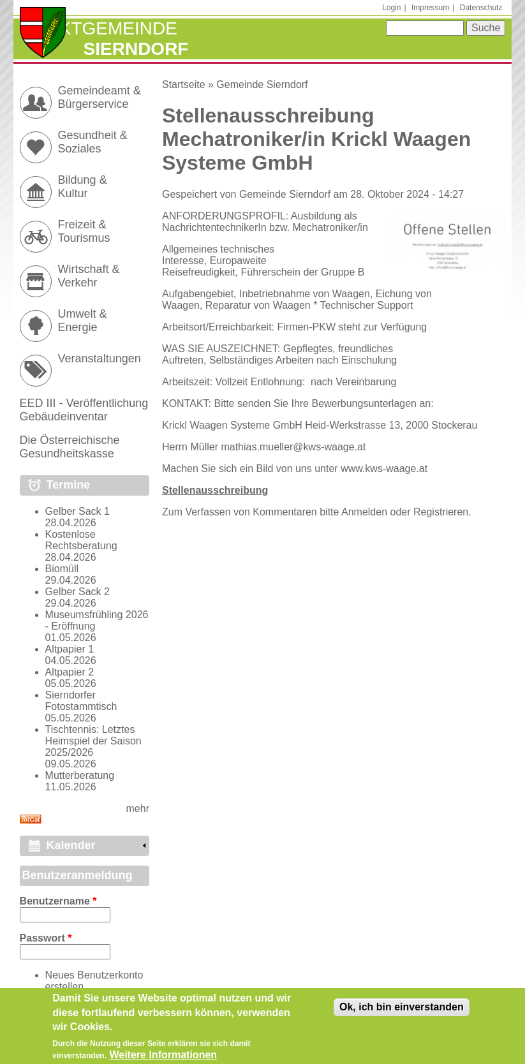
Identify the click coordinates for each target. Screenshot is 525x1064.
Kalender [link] (71, 845)
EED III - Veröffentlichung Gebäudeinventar (84, 410)
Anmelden (364, 511)
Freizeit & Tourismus (84, 231)
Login (391, 7)
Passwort (46, 938)
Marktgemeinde (98, 28)
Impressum (430, 7)
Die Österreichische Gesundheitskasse (70, 447)
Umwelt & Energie (82, 320)
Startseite (183, 84)
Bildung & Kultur (82, 187)
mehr (137, 808)
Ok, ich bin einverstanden (401, 1012)
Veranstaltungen (99, 358)
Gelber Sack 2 (77, 591)
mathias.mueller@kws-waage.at (293, 446)
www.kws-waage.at (384, 468)
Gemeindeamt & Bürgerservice (99, 97)
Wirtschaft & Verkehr (89, 276)
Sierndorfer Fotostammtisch (81, 701)
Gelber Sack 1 (77, 511)
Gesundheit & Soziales (93, 142)
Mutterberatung (80, 775)
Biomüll (61, 568)
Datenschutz (481, 7)
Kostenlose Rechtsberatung (81, 540)
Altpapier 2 (69, 672)
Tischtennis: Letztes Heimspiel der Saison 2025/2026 (93, 741)
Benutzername (58, 901)
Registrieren (440, 511)
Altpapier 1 (69, 649)
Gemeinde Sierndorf (261, 84)
